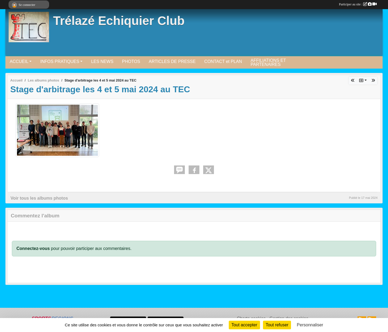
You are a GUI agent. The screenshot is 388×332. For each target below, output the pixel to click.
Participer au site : (358, 4)
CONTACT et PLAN (223, 61)
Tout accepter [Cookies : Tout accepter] (244, 325)
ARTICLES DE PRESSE (172, 61)
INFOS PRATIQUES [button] (59, 61)
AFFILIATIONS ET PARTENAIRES (268, 62)
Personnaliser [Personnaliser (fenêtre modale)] (310, 325)
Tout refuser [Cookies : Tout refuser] (277, 325)
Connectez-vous (33, 248)
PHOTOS (131, 61)
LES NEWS (102, 61)
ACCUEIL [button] (19, 61)
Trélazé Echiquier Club (119, 21)
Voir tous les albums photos (39, 198)
